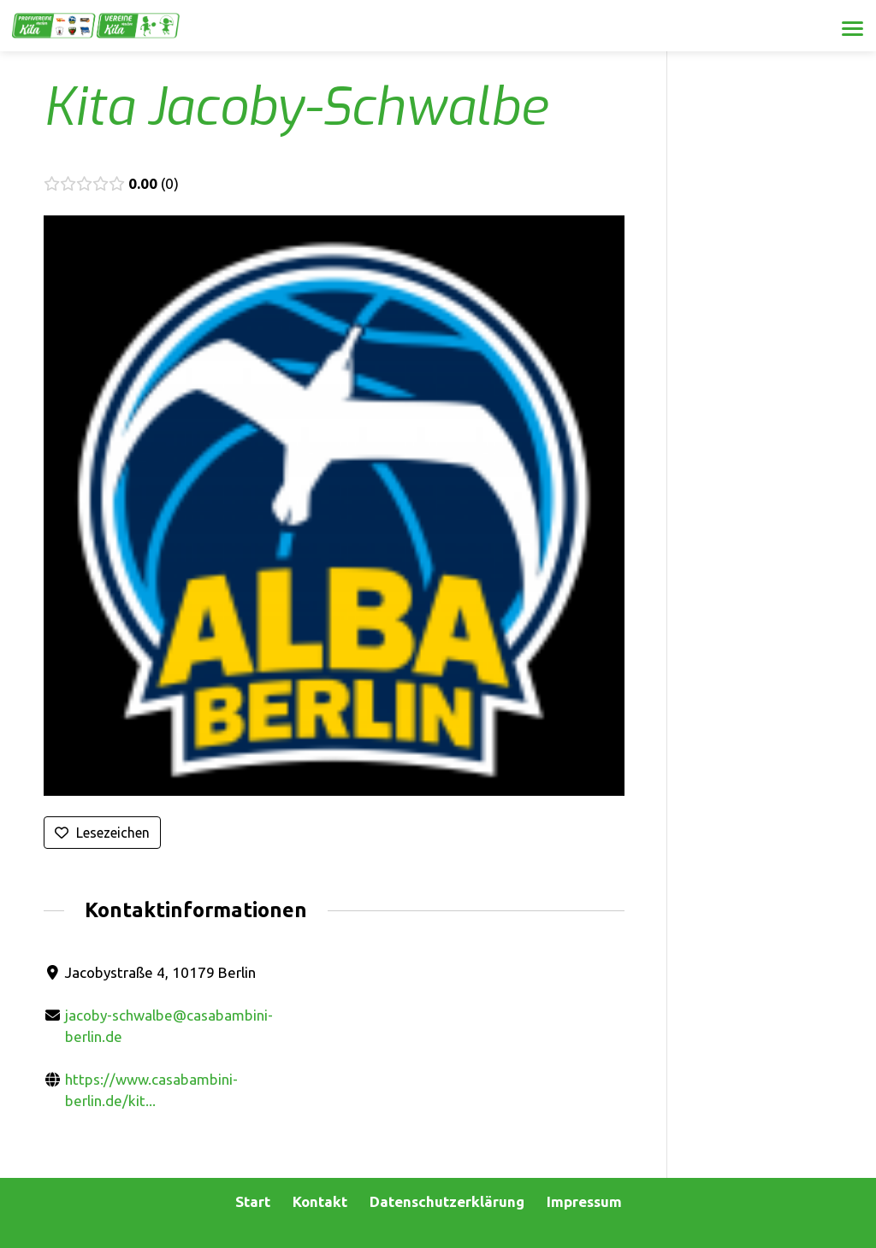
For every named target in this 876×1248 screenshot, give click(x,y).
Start (252, 1201)
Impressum (584, 1201)
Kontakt (320, 1201)
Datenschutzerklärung (447, 1201)
